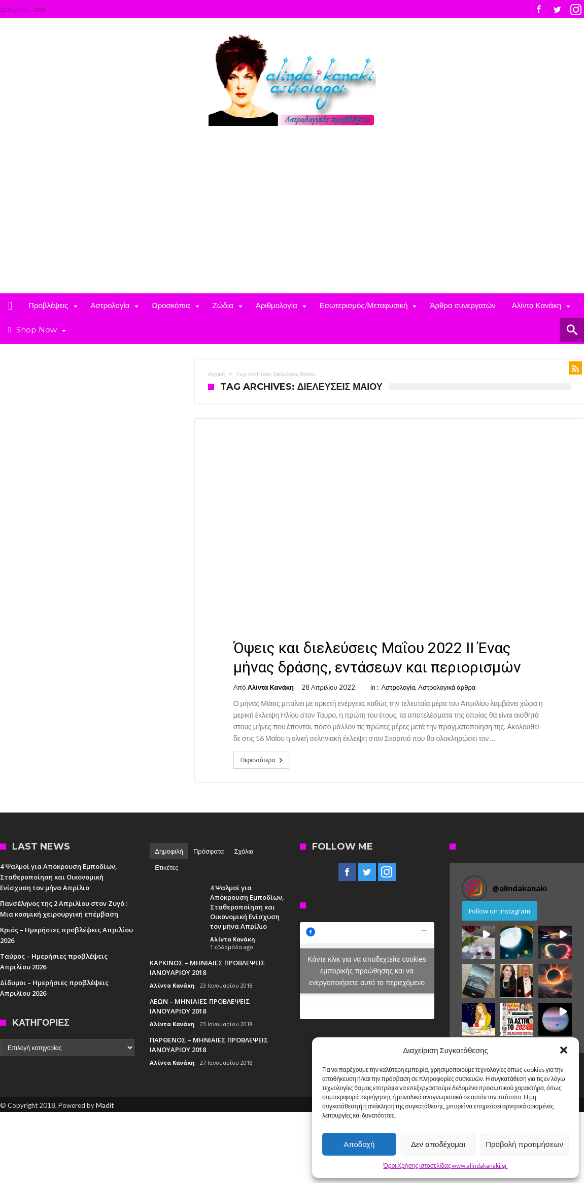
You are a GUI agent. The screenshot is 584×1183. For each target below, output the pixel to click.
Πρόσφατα (208, 851)
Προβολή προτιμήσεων (524, 1144)
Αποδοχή (358, 1144)
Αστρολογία (399, 687)
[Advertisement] (292, 217)
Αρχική (216, 374)
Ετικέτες (166, 867)
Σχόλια (243, 851)
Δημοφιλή (169, 851)
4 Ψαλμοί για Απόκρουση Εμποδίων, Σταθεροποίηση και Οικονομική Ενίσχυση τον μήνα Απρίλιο (58, 877)
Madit (105, 1105)
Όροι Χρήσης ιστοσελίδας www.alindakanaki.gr (446, 1165)
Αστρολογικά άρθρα (446, 687)
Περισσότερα (263, 760)
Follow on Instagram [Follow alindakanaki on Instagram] (499, 911)
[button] (564, 1050)
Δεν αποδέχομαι (438, 1144)
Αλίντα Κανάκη (271, 687)
